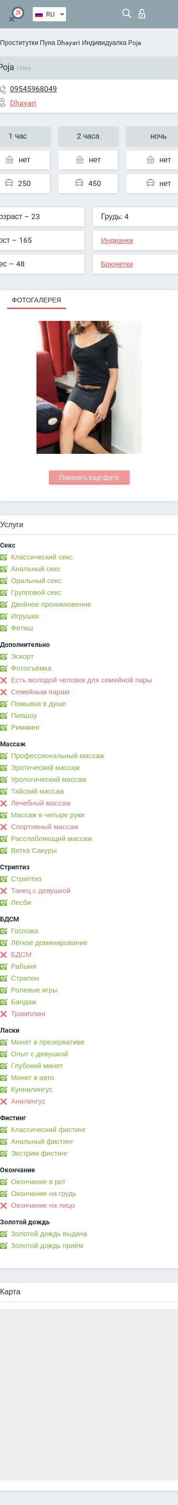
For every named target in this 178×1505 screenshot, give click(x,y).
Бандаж (24, 1002)
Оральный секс (36, 580)
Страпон (25, 978)
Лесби (21, 902)
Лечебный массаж (41, 803)
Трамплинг (28, 1013)
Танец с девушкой (40, 890)
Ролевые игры (34, 990)
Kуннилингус (31, 1089)
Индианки (117, 240)
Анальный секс (36, 569)
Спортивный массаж (44, 827)
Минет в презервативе (47, 1042)
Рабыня (24, 966)
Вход (142, 14)
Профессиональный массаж (57, 756)
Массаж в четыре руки (47, 815)
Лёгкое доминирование (49, 942)
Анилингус (28, 1101)
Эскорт (22, 656)
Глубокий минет (37, 1066)
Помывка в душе (38, 703)
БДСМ (21, 954)
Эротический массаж (45, 767)
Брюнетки (117, 264)
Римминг (25, 727)
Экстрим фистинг (39, 1153)
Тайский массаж (37, 791)
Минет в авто (32, 1077)
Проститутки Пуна (27, 42)
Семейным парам (40, 692)
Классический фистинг (48, 1129)
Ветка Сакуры (33, 850)
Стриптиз (26, 879)
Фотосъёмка (31, 668)
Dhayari (68, 42)
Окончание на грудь (43, 1193)
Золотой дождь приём (47, 1245)
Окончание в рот (38, 1181)
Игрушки (25, 616)
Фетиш (22, 628)
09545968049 (33, 88)
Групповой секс (36, 592)
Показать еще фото (89, 477)
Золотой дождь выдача (49, 1234)
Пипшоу (24, 715)
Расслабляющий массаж (51, 838)
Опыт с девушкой (39, 1054)
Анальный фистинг (42, 1141)
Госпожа (24, 931)
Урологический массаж (48, 779)
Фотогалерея (36, 300)
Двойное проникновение (51, 604)
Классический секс (42, 557)
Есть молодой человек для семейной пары (81, 680)
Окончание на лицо (43, 1205)
